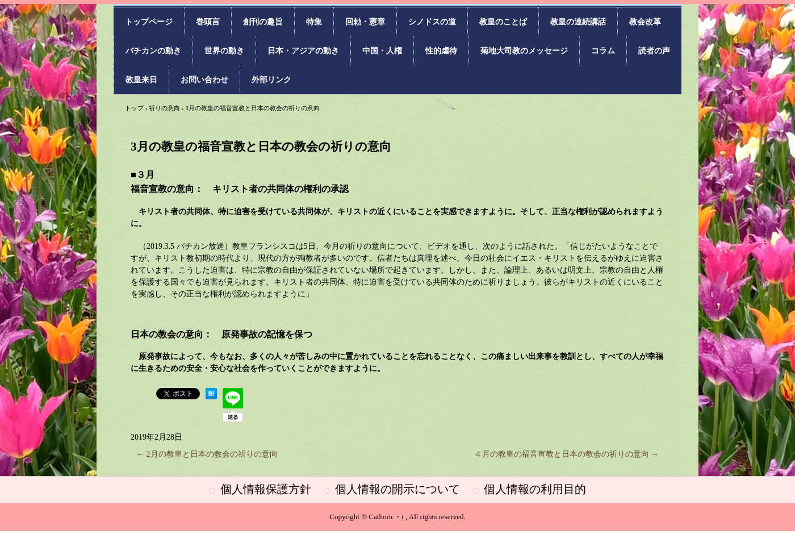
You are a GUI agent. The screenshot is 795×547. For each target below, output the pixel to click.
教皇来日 (141, 80)
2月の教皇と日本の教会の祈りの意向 (207, 454)
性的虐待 (441, 51)
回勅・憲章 (365, 22)
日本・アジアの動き (303, 51)
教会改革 (645, 22)
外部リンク (271, 80)
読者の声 (654, 51)
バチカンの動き (153, 51)
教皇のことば (503, 22)
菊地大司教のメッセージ (524, 51)
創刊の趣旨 (263, 22)
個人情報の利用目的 (535, 489)
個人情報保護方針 (265, 489)
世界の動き (224, 51)
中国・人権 (382, 51)
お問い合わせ (204, 80)
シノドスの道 (432, 22)
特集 (314, 22)
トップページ (149, 22)
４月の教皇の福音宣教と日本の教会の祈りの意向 (566, 454)
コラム (603, 51)
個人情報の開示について (397, 489)
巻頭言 (208, 22)
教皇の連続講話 (578, 22)
